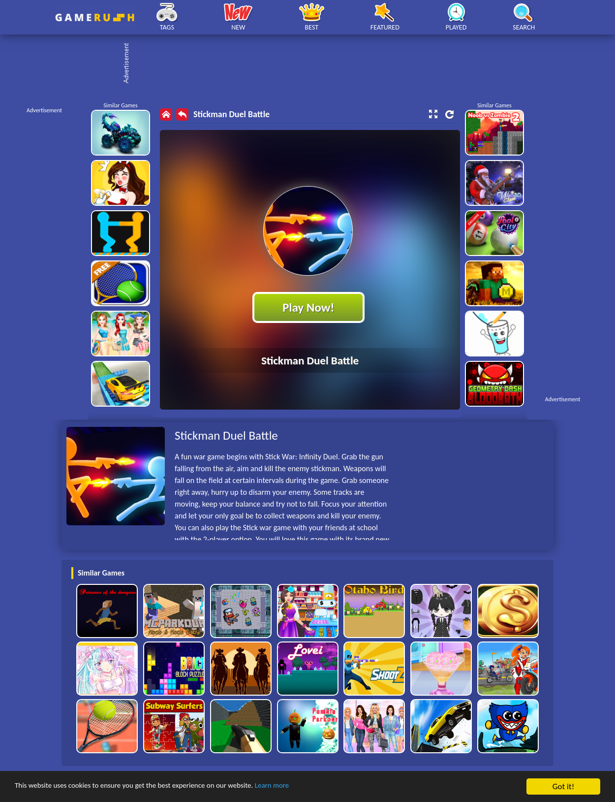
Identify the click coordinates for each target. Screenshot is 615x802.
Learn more (307, 787)
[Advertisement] (312, 64)
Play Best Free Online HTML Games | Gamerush (95, 17)
